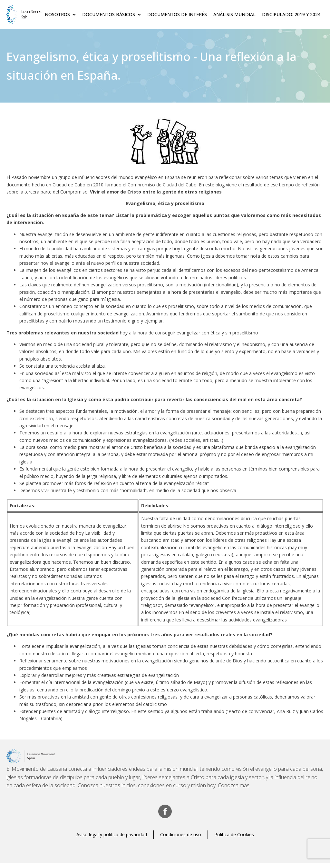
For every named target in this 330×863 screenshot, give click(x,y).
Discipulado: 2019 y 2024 (291, 14)
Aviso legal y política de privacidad (111, 834)
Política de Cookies (234, 834)
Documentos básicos (111, 14)
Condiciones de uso (180, 834)
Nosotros (60, 14)
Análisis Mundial (234, 14)
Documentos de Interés (177, 14)
